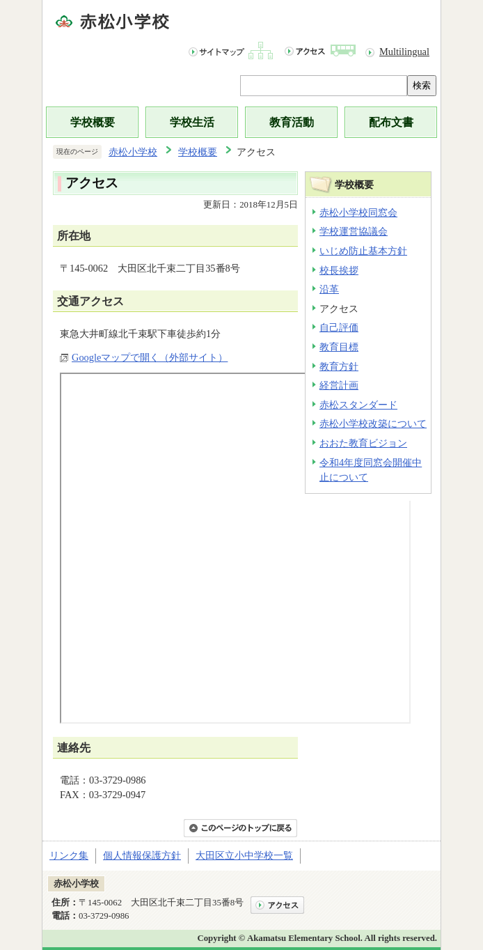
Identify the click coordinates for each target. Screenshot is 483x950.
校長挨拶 (338, 270)
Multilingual (404, 51)
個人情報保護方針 (142, 855)
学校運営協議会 (353, 231)
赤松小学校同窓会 (358, 212)
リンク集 (68, 855)
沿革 (329, 289)
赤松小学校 (133, 151)
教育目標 (338, 346)
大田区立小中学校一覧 (244, 855)
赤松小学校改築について (373, 423)
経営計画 (338, 385)
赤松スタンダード (358, 404)
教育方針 (338, 366)
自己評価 (338, 327)
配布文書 (391, 122)
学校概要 (92, 122)
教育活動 (291, 122)
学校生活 (192, 122)
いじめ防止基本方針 (363, 250)
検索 (422, 85)
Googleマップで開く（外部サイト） (150, 357)
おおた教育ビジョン (363, 443)
